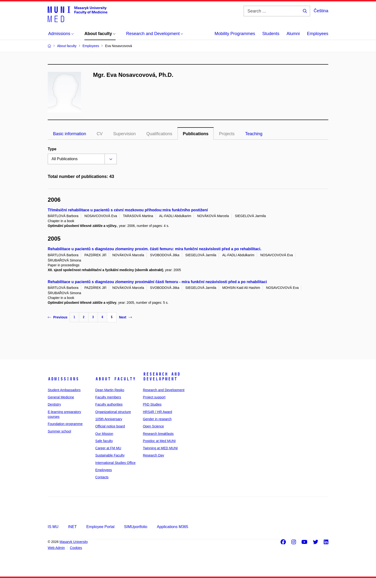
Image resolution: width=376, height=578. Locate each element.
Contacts (101, 477)
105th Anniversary (108, 419)
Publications (195, 133)
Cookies (76, 548)
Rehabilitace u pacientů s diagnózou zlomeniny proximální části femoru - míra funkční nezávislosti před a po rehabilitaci (157, 282)
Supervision (124, 133)
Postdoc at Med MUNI (159, 441)
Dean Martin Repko (109, 390)
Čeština (321, 10)
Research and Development (161, 376)
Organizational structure (113, 412)
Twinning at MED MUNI (160, 448)
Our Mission (104, 434)
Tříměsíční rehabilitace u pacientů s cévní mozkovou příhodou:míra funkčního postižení (128, 210)
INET (72, 527)
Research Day (153, 455)
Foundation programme (65, 424)
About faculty (115, 379)
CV (100, 133)
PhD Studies (152, 404)
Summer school (59, 431)
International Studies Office (115, 463)
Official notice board (110, 426)
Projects (227, 133)
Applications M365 (172, 527)
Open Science (153, 426)
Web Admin (56, 548)
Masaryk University (73, 542)
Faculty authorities (109, 404)
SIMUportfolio (135, 527)
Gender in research (157, 419)
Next (125, 317)
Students (270, 33)
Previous (57, 317)
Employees (317, 33)
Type (52, 149)
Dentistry (54, 404)
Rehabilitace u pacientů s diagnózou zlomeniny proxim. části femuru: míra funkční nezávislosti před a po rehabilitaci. (154, 249)
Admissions (63, 379)
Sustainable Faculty (109, 455)
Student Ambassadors (64, 390)
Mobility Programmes (235, 33)
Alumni (293, 33)
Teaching (253, 133)
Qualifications (159, 133)
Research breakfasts (158, 434)
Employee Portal (100, 527)
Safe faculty (104, 441)
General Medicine (61, 397)
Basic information (69, 133)
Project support (154, 397)
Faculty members (108, 397)
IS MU (53, 527)
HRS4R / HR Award (157, 412)
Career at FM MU (108, 448)
